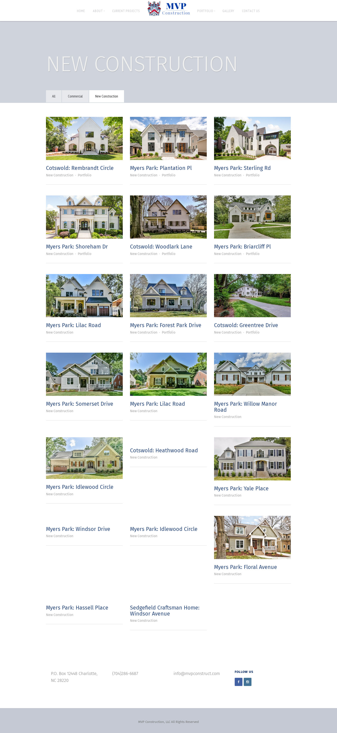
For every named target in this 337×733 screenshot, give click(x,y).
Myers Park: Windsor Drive (78, 529)
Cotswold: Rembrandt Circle (80, 168)
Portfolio (206, 11)
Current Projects (126, 11)
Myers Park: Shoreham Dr (77, 247)
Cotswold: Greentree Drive (246, 325)
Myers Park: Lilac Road (73, 325)
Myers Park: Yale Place (241, 488)
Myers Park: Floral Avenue (245, 567)
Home (81, 11)
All (53, 96)
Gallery (228, 11)
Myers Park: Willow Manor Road (245, 407)
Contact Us (251, 11)
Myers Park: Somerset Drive (79, 404)
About (99, 11)
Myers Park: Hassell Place (77, 608)
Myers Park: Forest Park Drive (165, 325)
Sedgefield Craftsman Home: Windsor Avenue (164, 611)
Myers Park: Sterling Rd (242, 168)
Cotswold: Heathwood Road (164, 450)
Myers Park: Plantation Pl (161, 168)
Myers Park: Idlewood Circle (79, 487)
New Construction (106, 96)
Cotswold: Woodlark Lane (161, 247)
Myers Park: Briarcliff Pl (242, 247)
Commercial (75, 96)
